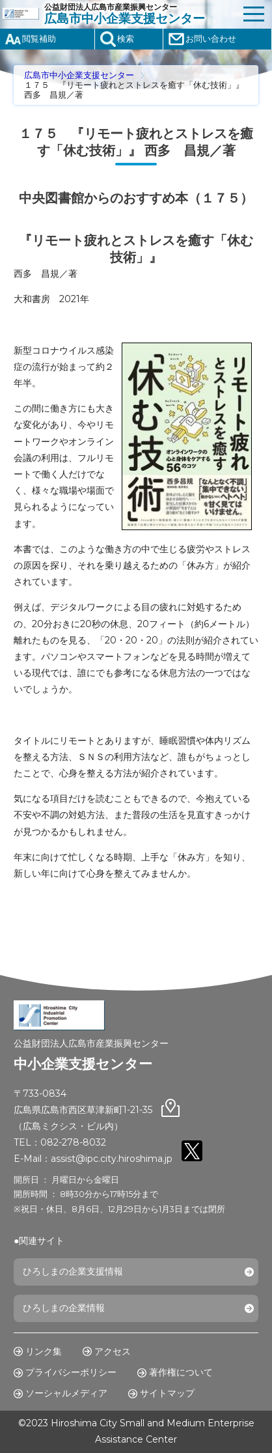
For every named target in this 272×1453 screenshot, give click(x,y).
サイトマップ (167, 1393)
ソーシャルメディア (66, 1393)
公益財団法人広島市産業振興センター (140, 15)
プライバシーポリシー (70, 1372)
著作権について (181, 1372)
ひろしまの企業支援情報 (73, 1271)
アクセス (112, 1351)
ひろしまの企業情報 (64, 1308)
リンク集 (43, 1351)
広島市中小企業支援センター (79, 75)
